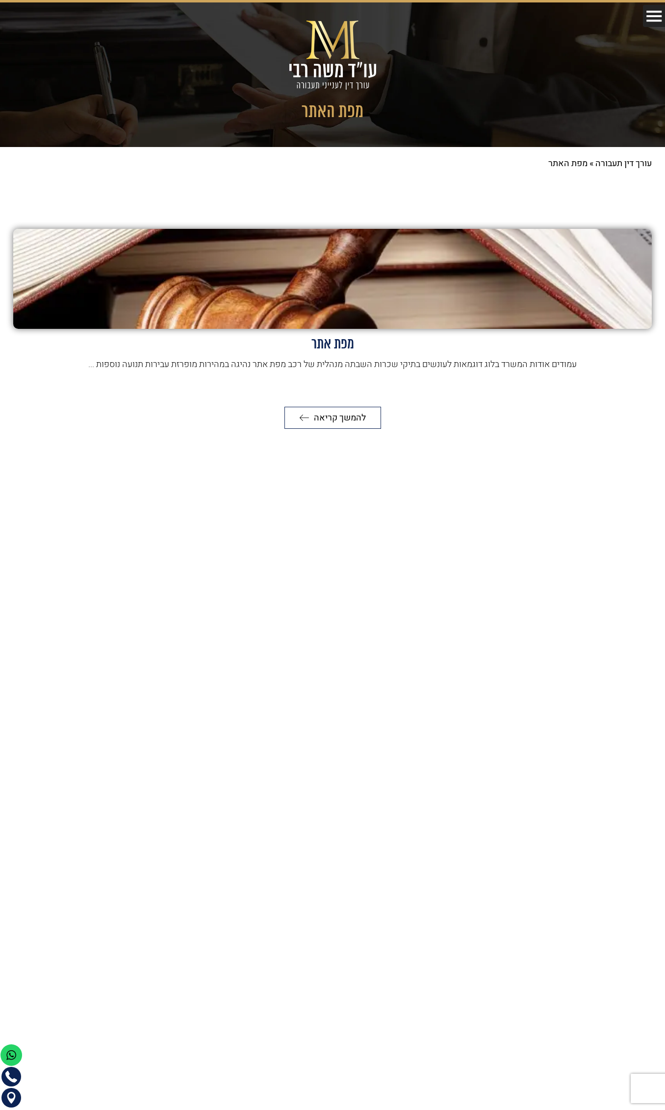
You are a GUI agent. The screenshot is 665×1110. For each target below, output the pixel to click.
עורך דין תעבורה (623, 163)
